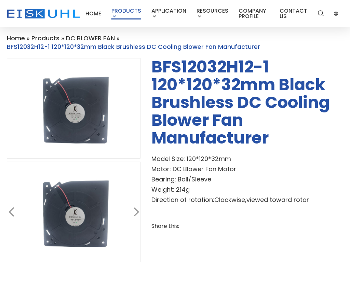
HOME (93, 13)
